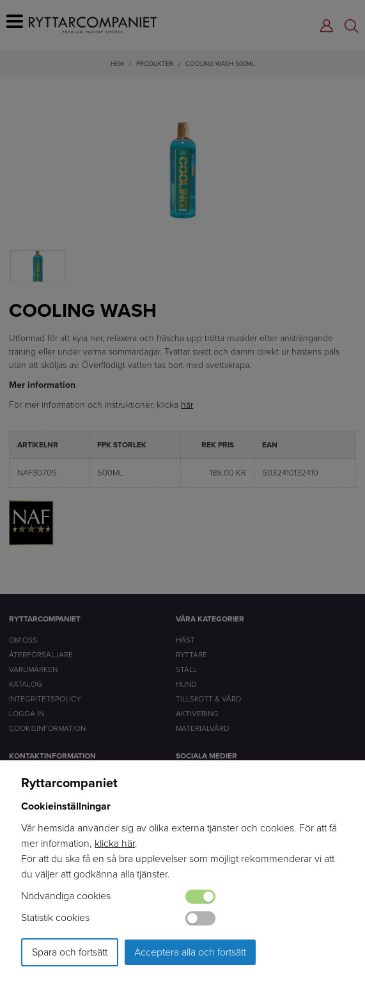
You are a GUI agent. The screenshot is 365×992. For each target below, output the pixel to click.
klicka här (115, 843)
